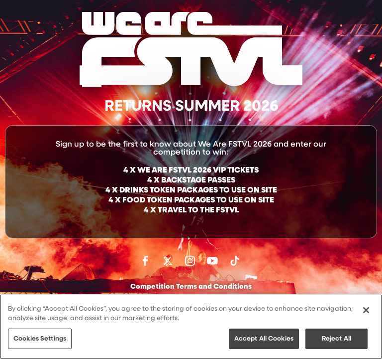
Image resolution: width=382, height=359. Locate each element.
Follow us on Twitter (168, 261)
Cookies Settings (39, 340)
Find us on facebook (145, 261)
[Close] (366, 311)
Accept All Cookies (263, 340)
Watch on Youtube (212, 261)
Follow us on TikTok (235, 261)
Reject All (336, 340)
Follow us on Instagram (190, 261)
